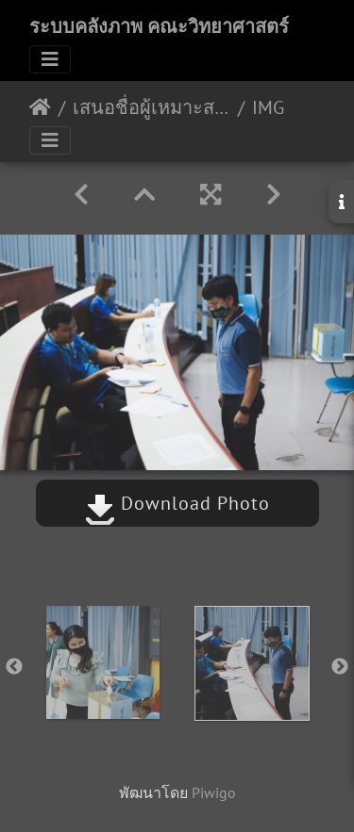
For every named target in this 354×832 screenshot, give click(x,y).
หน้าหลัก (40, 107)
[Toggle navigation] (50, 59)
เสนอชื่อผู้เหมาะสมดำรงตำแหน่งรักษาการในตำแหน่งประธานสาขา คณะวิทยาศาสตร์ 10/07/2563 (151, 107)
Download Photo (177, 503)
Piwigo (214, 792)
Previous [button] (14, 667)
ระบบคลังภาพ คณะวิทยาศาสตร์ (159, 26)
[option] (102, 662)
